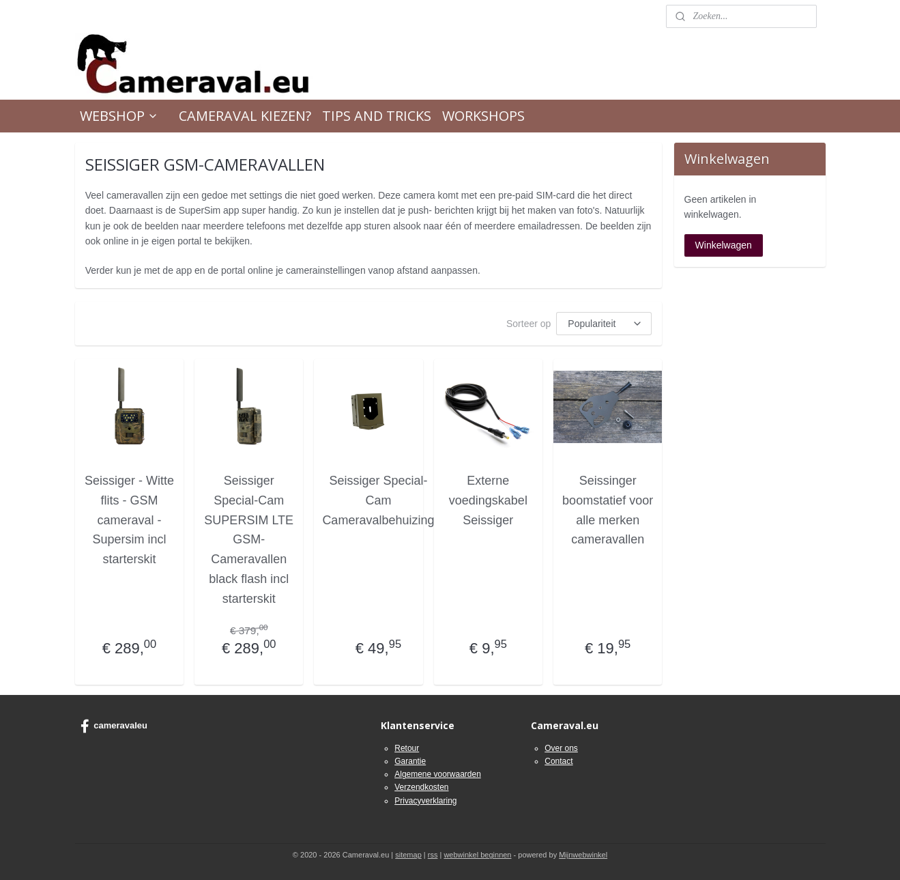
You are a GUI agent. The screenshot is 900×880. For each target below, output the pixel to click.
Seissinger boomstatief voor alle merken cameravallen (607, 510)
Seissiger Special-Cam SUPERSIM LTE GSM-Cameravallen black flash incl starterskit (248, 540)
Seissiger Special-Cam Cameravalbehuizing (378, 500)
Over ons (561, 748)
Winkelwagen (723, 245)
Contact (558, 761)
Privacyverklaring (425, 801)
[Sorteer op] (604, 324)
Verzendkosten (421, 787)
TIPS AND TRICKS (376, 116)
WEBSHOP (119, 116)
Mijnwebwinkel (583, 855)
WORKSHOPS (483, 116)
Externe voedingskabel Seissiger (487, 500)
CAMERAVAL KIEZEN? (245, 116)
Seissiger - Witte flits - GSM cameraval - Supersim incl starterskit (129, 520)
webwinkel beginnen (477, 855)
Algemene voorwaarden (437, 774)
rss (433, 855)
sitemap (408, 855)
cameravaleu (114, 726)
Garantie (410, 761)
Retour (406, 748)
